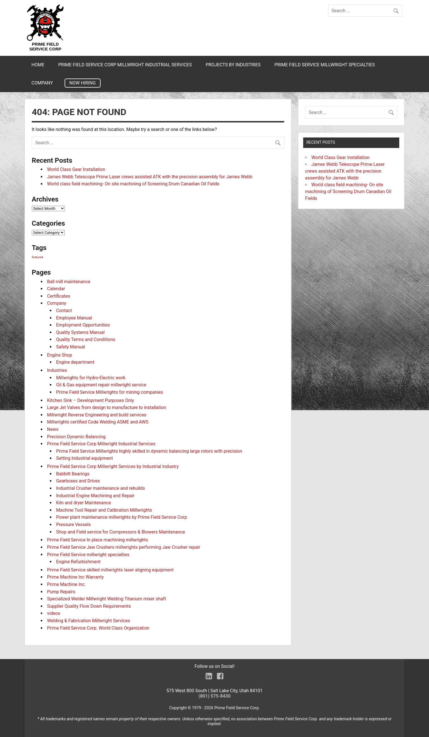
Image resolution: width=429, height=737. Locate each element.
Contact (64, 310)
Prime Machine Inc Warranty (75, 577)
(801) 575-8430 (214, 696)
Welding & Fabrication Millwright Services (88, 620)
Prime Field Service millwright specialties (324, 64)
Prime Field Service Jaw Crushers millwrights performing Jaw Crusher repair (123, 547)
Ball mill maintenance (68, 281)
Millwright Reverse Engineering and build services (96, 415)
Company (42, 83)
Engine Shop (59, 355)
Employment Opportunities (83, 325)
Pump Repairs (61, 591)
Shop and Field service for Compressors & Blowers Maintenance (120, 532)
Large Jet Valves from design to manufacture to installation (106, 407)
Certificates (58, 296)
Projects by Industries (233, 64)
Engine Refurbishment (78, 561)
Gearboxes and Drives (78, 481)
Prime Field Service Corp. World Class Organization (98, 628)
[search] (397, 9)
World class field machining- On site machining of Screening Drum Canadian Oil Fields (133, 184)
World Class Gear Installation (76, 169)
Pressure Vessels (73, 524)
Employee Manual (74, 318)
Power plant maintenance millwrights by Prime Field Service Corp (121, 517)
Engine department (75, 362)
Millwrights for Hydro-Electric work (90, 377)
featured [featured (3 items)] (37, 257)
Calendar (56, 288)
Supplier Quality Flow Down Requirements (89, 606)
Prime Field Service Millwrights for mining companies (109, 392)
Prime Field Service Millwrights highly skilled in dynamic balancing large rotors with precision (149, 451)
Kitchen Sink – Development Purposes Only (90, 400)
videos (53, 613)
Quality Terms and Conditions (85, 339)
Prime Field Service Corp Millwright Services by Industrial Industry (113, 466)
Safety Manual (70, 347)
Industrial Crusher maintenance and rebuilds (100, 488)
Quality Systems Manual (80, 332)
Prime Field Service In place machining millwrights (97, 540)
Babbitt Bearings (73, 473)
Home (37, 64)
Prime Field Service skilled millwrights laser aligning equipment (110, 570)
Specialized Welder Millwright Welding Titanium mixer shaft (106, 599)
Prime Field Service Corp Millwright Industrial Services (125, 64)
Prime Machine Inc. (66, 584)
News (52, 429)
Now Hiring (82, 83)
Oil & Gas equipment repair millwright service (101, 384)
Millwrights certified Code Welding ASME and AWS (97, 422)
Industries (57, 370)
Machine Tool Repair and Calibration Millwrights (104, 510)
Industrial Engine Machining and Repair (95, 495)
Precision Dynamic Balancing (76, 436)
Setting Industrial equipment (84, 458)
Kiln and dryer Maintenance (83, 502)
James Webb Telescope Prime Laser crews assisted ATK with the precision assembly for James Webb (149, 176)
